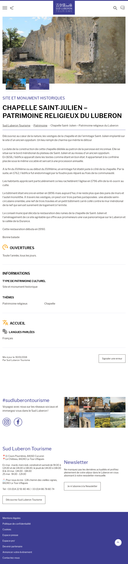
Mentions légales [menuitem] (11, 518)
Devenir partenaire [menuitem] (12, 546)
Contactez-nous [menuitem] (11, 557)
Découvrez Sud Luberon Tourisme (24, 499)
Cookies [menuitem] (6, 529)
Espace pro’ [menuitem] (8, 540)
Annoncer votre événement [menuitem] (17, 552)
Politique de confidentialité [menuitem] (16, 523)
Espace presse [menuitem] (10, 535)
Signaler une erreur (112, 358)
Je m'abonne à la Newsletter (82, 486)
